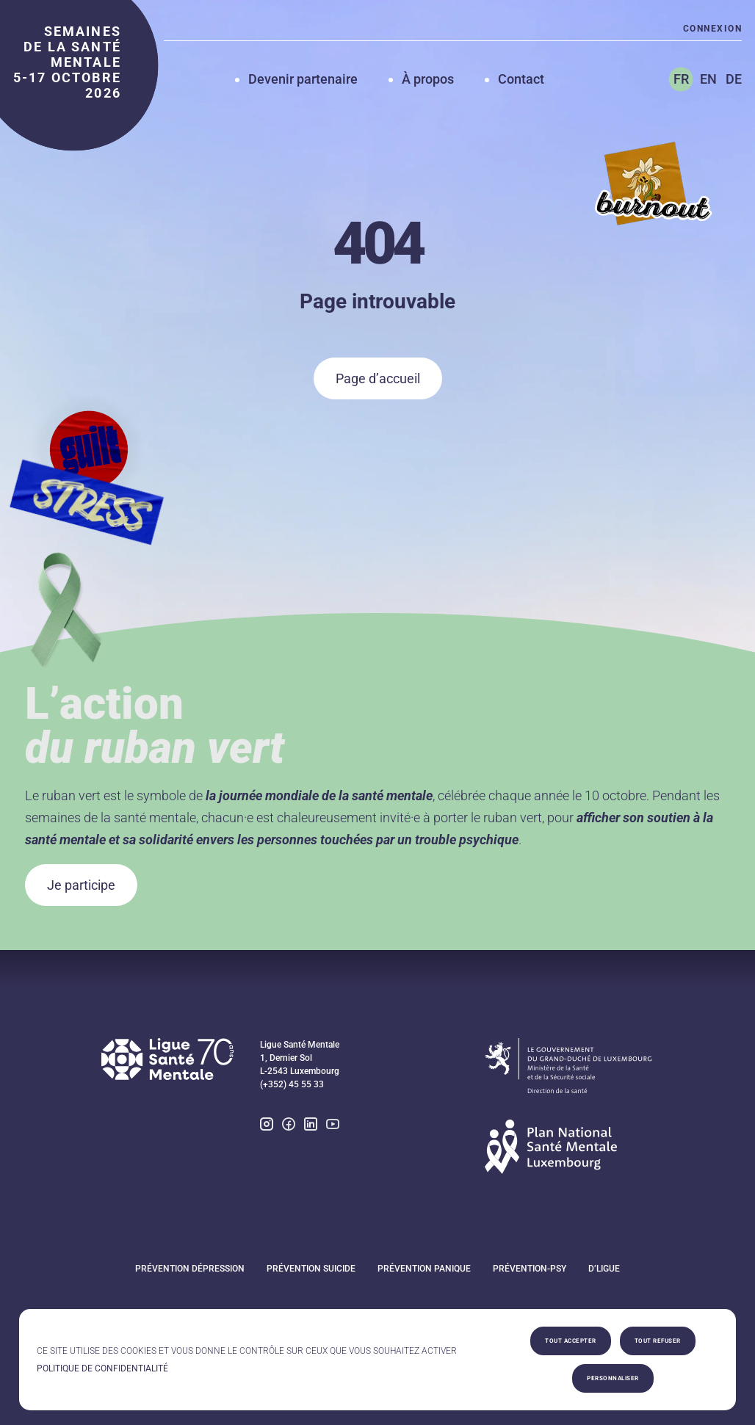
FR (681, 79)
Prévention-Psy (529, 1268)
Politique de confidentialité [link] (102, 1368)
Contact (521, 79)
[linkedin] (310, 1125)
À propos (428, 79)
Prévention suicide (311, 1268)
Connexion (712, 28)
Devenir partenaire (303, 79)
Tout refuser (658, 1341)
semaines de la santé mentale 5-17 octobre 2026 (67, 62)
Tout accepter (570, 1341)
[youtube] (332, 1126)
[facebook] (288, 1125)
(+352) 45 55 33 (292, 1084)
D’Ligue (604, 1268)
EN (708, 79)
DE (734, 79)
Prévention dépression (190, 1268)
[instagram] (266, 1125)
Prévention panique (424, 1268)
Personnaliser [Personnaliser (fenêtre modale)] (613, 1378)
